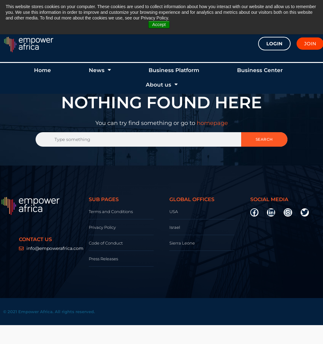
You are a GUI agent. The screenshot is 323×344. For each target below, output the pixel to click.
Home (42, 70)
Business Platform (174, 70)
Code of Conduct (106, 242)
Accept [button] (159, 24)
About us (162, 84)
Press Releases (103, 258)
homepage (212, 123)
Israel (174, 227)
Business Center (260, 70)
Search (264, 139)
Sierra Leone (182, 242)
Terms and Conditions (111, 211)
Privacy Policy (102, 227)
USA (173, 211)
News (100, 70)
